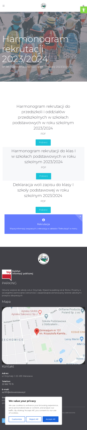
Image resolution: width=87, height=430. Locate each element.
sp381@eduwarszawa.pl (13, 392)
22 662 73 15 (8, 384)
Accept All (50, 419)
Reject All (33, 419)
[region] (33, 411)
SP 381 (5, 66)
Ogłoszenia (17, 66)
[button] (83, 9)
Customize (17, 419)
